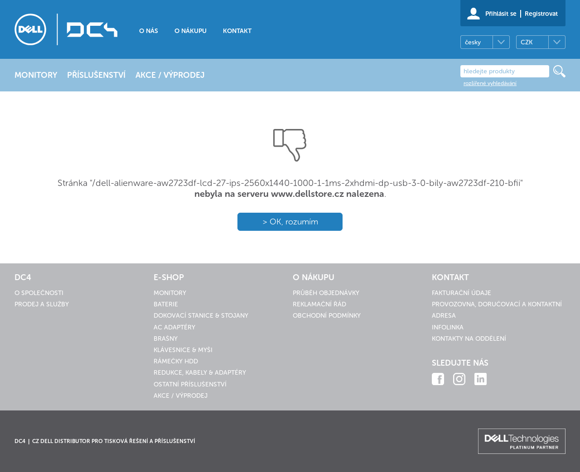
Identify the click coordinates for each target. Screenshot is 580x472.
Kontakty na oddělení (469, 339)
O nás (148, 31)
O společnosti (38, 293)
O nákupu (190, 31)
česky (473, 42)
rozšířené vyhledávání (490, 83)
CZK (526, 42)
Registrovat (541, 14)
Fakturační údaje (461, 293)
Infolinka (448, 327)
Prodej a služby (41, 304)
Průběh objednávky (326, 293)
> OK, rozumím (290, 222)
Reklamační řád (319, 304)
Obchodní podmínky (327, 315)
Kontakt (237, 31)
